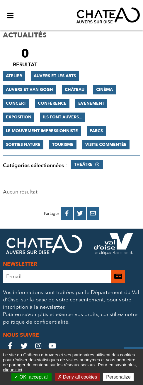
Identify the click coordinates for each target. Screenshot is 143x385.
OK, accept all (31, 376)
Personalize (118, 376)
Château (74, 89)
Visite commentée (106, 144)
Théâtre (83, 164)
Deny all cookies (77, 376)
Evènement (91, 103)
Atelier (14, 76)
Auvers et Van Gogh (29, 89)
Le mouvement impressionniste (42, 131)
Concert (16, 103)
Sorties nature (23, 144)
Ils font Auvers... (62, 117)
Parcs (96, 131)
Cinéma (104, 89)
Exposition (18, 117)
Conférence (52, 103)
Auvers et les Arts (55, 76)
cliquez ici (12, 369)
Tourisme (63, 144)
